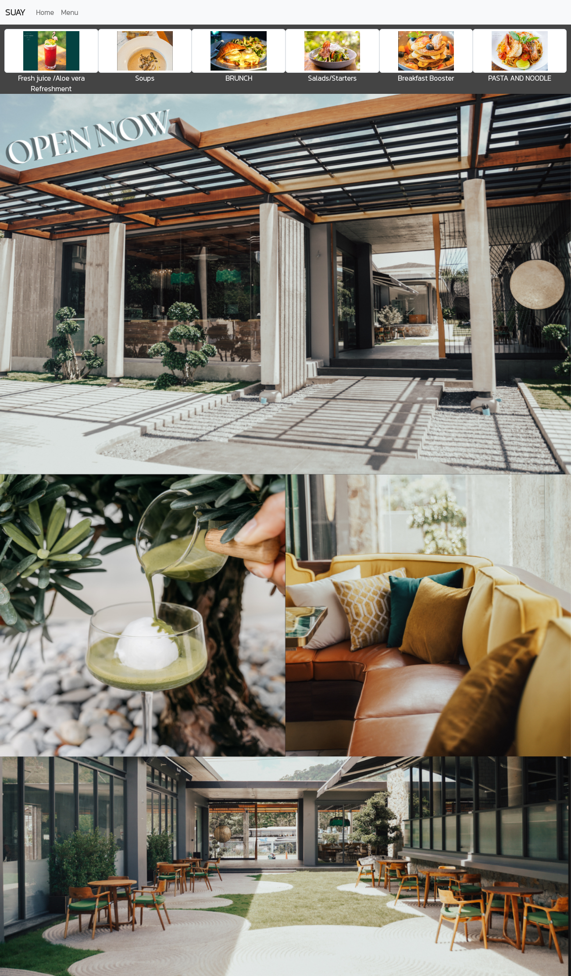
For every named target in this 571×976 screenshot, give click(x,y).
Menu (69, 12)
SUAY (15, 12)
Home (45, 12)
